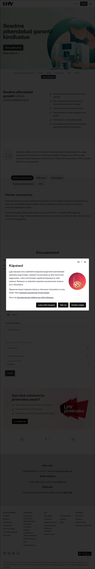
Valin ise (63, 305)
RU (85, 262)
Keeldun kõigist (78, 305)
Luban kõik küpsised (46, 305)
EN (78, 262)
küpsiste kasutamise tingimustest (34, 292)
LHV (11, 271)
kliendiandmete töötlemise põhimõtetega (35, 297)
